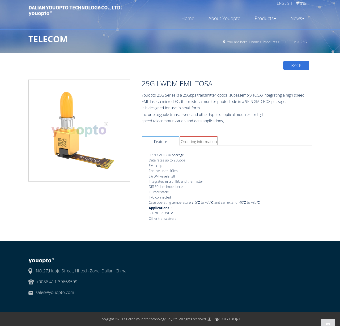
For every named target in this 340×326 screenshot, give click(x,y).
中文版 (301, 3)
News (296, 18)
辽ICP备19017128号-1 (224, 319)
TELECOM (289, 41)
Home (187, 18)
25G (303, 41)
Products (265, 18)
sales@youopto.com (55, 292)
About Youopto (224, 18)
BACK (296, 65)
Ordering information (199, 141)
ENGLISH (285, 3)
